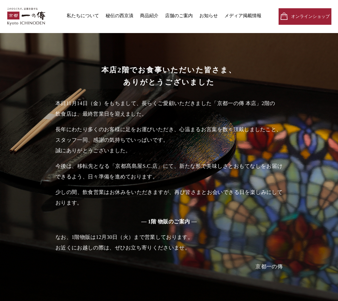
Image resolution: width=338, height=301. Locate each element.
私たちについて (83, 15)
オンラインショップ (310, 16)
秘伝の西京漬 (119, 15)
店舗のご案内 (179, 15)
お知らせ (208, 15)
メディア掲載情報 (242, 15)
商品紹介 (149, 15)
